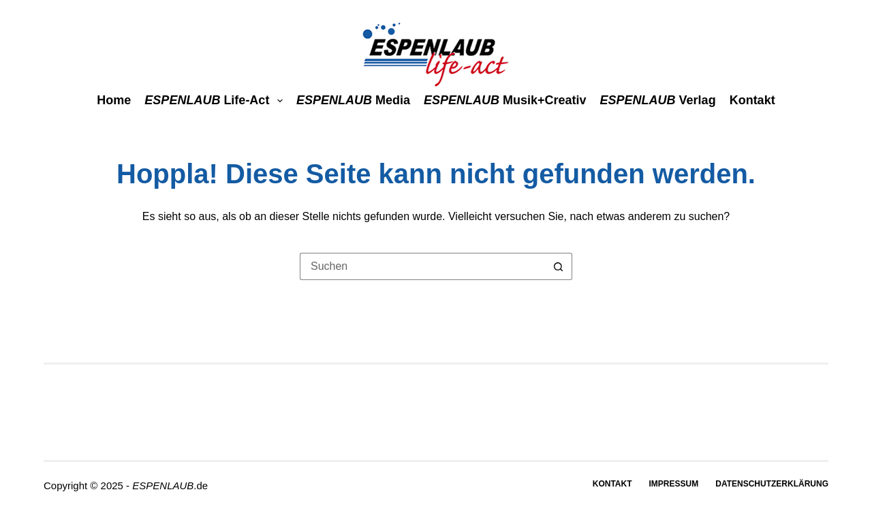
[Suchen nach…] (422, 266)
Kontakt (752, 100)
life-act (216, 100)
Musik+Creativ (505, 100)
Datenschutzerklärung (771, 484)
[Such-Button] (558, 266)
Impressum (674, 484)
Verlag (658, 100)
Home (114, 100)
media (353, 100)
